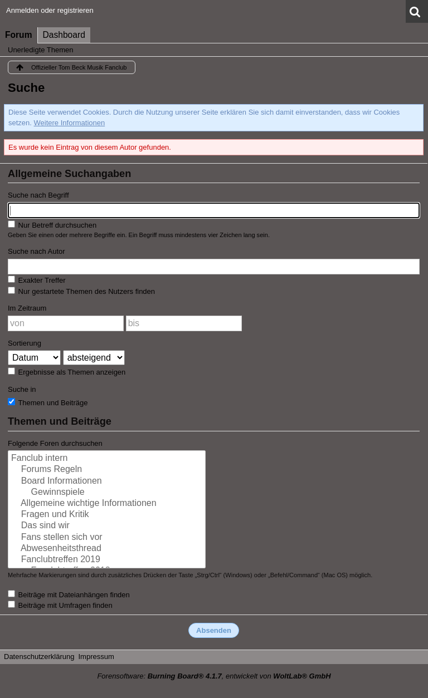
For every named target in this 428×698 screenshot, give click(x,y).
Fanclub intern (106, 458)
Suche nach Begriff (38, 195)
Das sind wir (106, 526)
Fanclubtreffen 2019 (106, 560)
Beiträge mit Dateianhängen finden (69, 594)
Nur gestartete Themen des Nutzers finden (81, 291)
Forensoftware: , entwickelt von (213, 676)
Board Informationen (106, 481)
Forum (18, 35)
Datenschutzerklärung (39, 656)
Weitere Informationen (69, 123)
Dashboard (64, 35)
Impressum (96, 656)
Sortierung (24, 343)
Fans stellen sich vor (106, 537)
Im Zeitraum (27, 308)
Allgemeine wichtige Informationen (106, 503)
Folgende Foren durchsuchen (55, 443)
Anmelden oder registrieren (50, 10)
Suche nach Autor (36, 251)
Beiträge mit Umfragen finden (60, 605)
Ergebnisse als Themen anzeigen (66, 371)
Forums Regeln (106, 469)
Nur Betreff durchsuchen (52, 224)
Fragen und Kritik (106, 514)
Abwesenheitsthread (106, 548)
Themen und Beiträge (47, 402)
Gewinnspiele (106, 492)
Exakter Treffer (37, 280)
